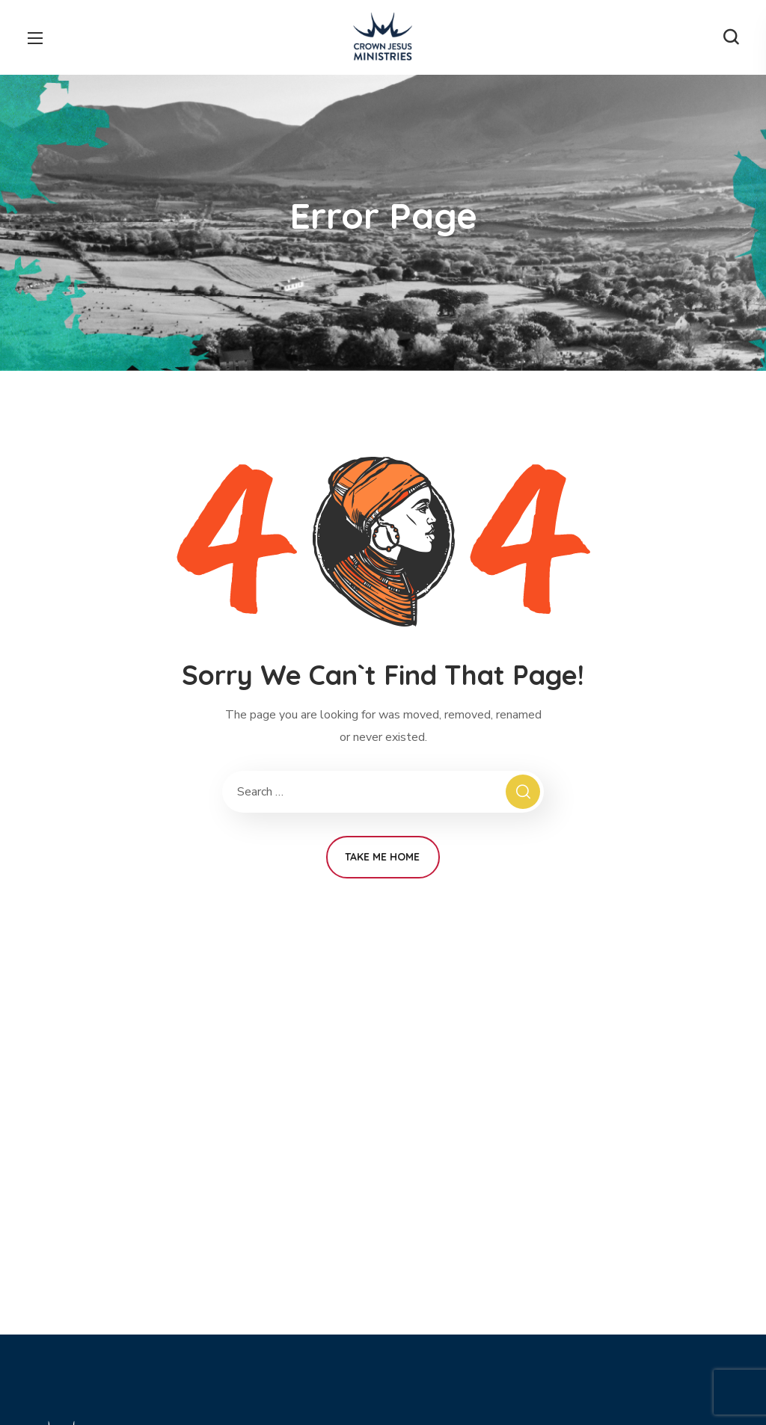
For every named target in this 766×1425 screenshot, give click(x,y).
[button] (730, 37)
